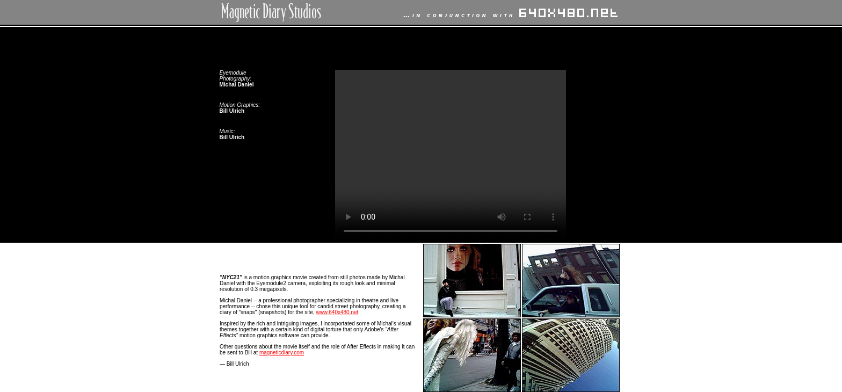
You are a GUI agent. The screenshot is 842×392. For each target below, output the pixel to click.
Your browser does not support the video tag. (450, 156)
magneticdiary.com (281, 352)
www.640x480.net (337, 312)
